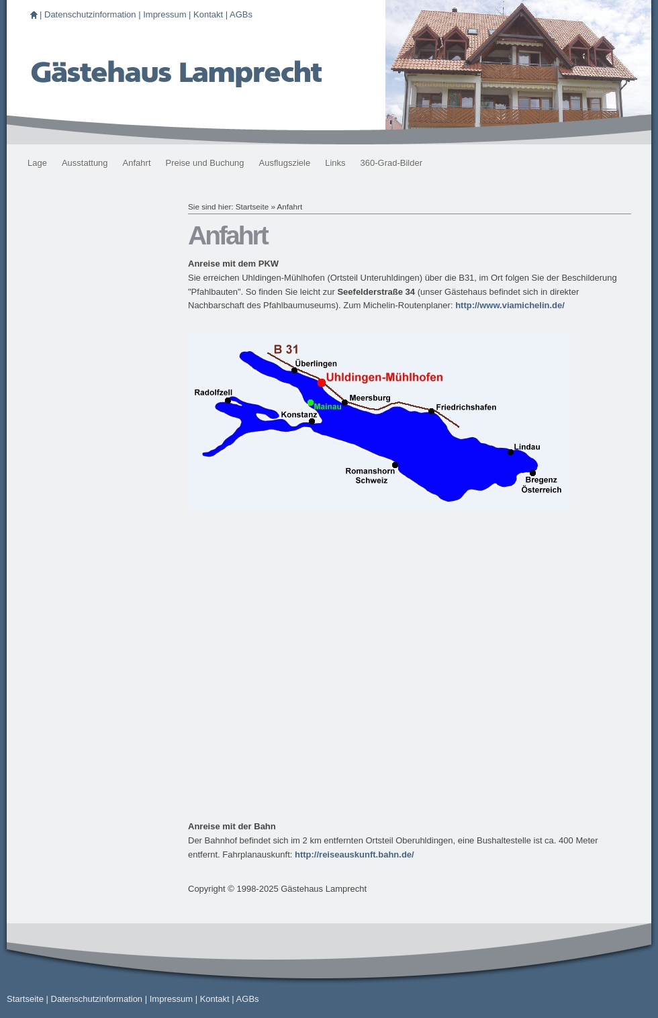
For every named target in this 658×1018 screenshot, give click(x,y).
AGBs (241, 14)
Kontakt (208, 14)
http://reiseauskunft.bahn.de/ (354, 854)
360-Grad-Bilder (392, 163)
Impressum (164, 14)
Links (335, 163)
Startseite (252, 206)
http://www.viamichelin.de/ (510, 305)
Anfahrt (137, 163)
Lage (37, 163)
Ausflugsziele (285, 163)
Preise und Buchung (205, 163)
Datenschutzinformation (90, 14)
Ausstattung (85, 163)
